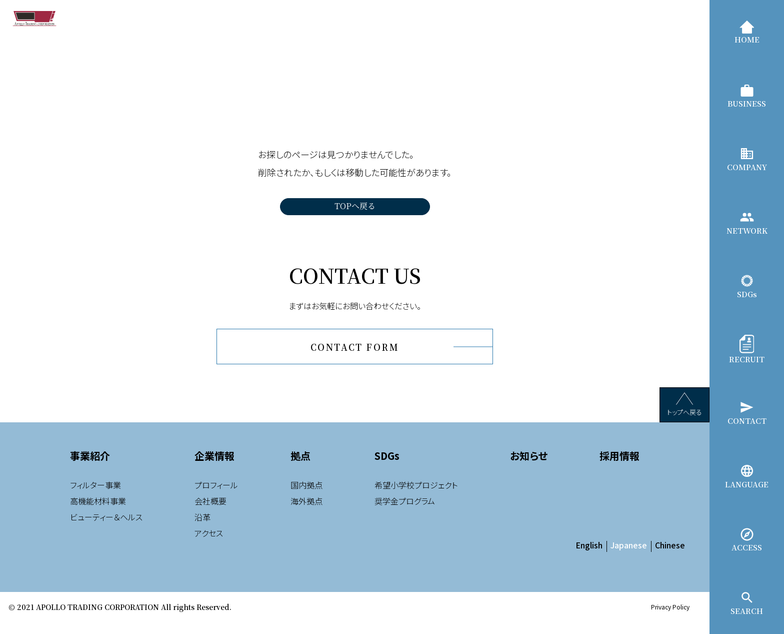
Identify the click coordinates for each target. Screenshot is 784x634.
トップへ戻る (684, 417)
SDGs (387, 468)
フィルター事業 (95, 498)
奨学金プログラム (404, 514)
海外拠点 (306, 514)
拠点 (300, 468)
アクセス (208, 546)
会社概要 (210, 514)
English (589, 558)
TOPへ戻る (355, 206)
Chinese (670, 558)
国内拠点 (306, 498)
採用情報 (620, 468)
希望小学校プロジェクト (416, 498)
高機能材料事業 (98, 514)
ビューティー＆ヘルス (106, 530)
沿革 (202, 530)
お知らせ (529, 468)
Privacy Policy (670, 619)
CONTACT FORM (355, 353)
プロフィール (216, 498)
